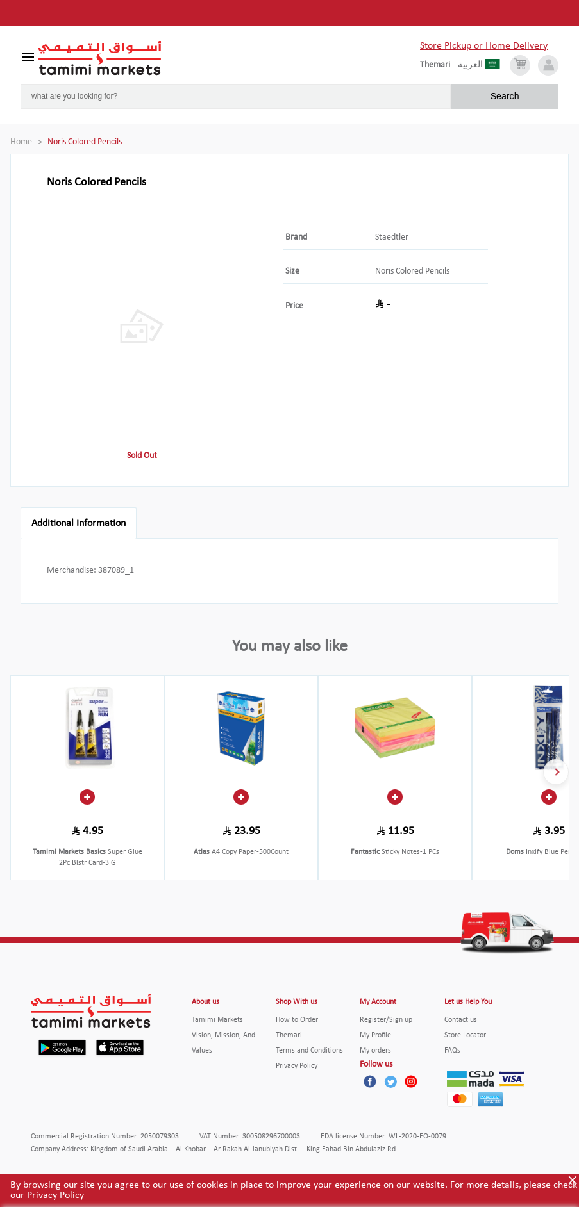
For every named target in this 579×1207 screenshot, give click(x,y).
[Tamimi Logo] (100, 58)
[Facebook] (370, 1081)
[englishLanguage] (439, 65)
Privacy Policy (54, 1195)
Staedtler (391, 237)
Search (505, 96)
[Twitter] (390, 1081)
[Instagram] (411, 1081)
